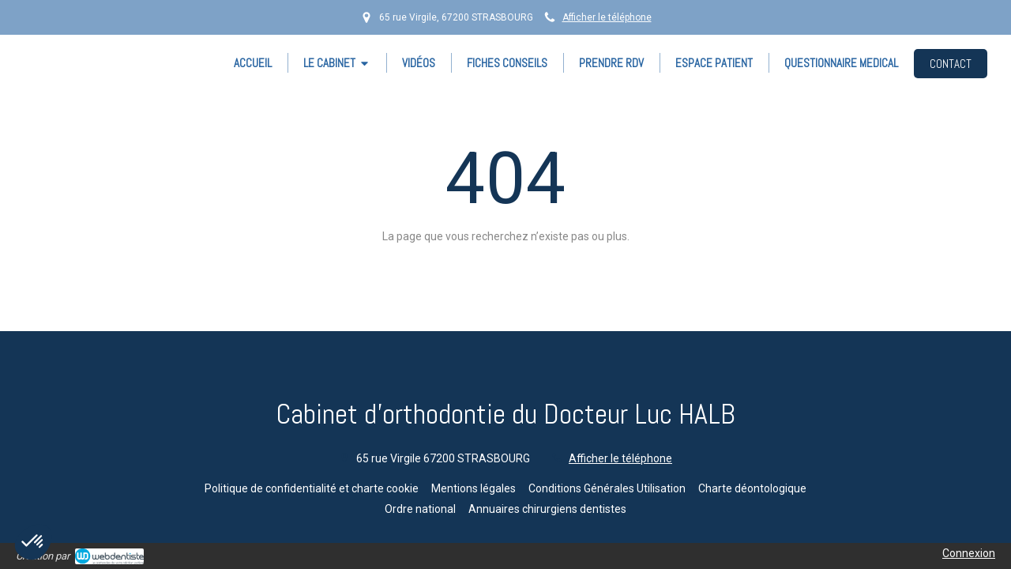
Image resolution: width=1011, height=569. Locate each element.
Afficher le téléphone (607, 17)
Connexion (968, 553)
